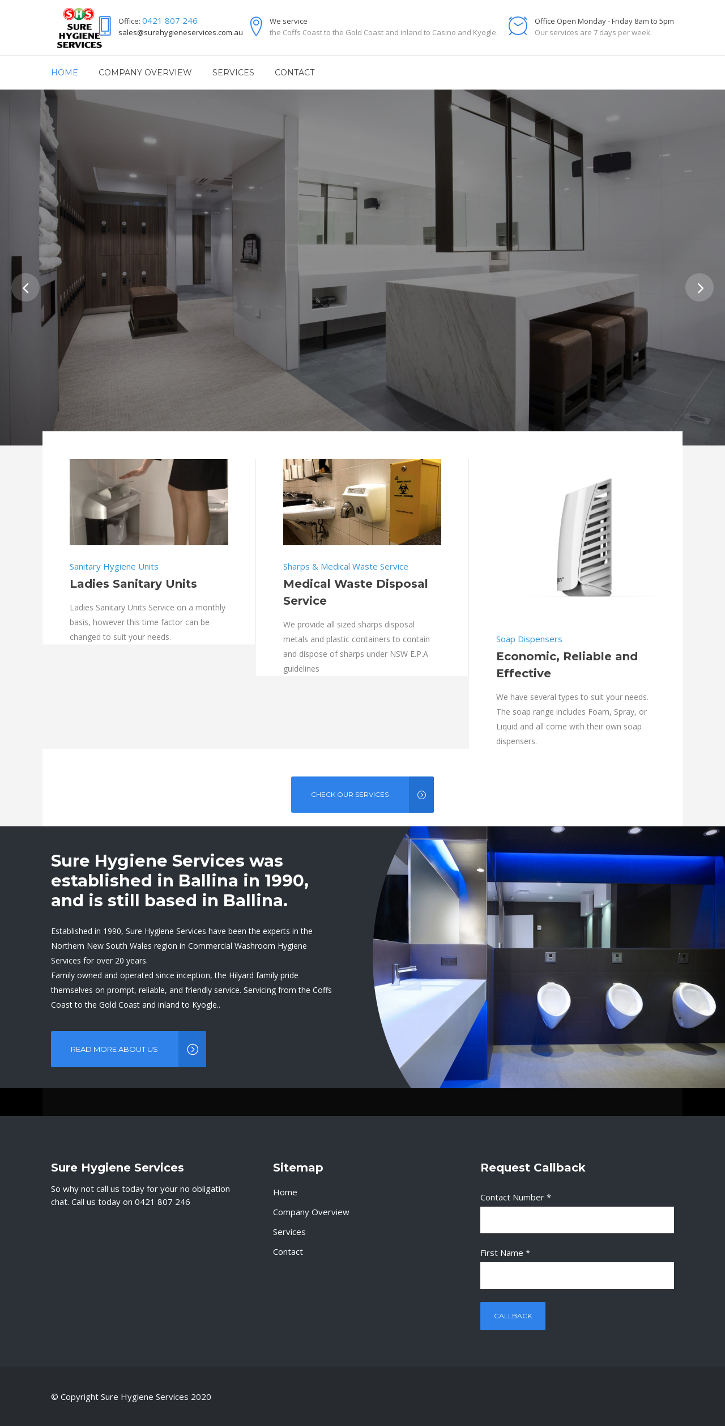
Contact (288, 1251)
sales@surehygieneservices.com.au (180, 32)
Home (285, 1192)
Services (289, 1231)
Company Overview (311, 1211)
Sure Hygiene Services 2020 (156, 1396)
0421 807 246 (170, 20)
